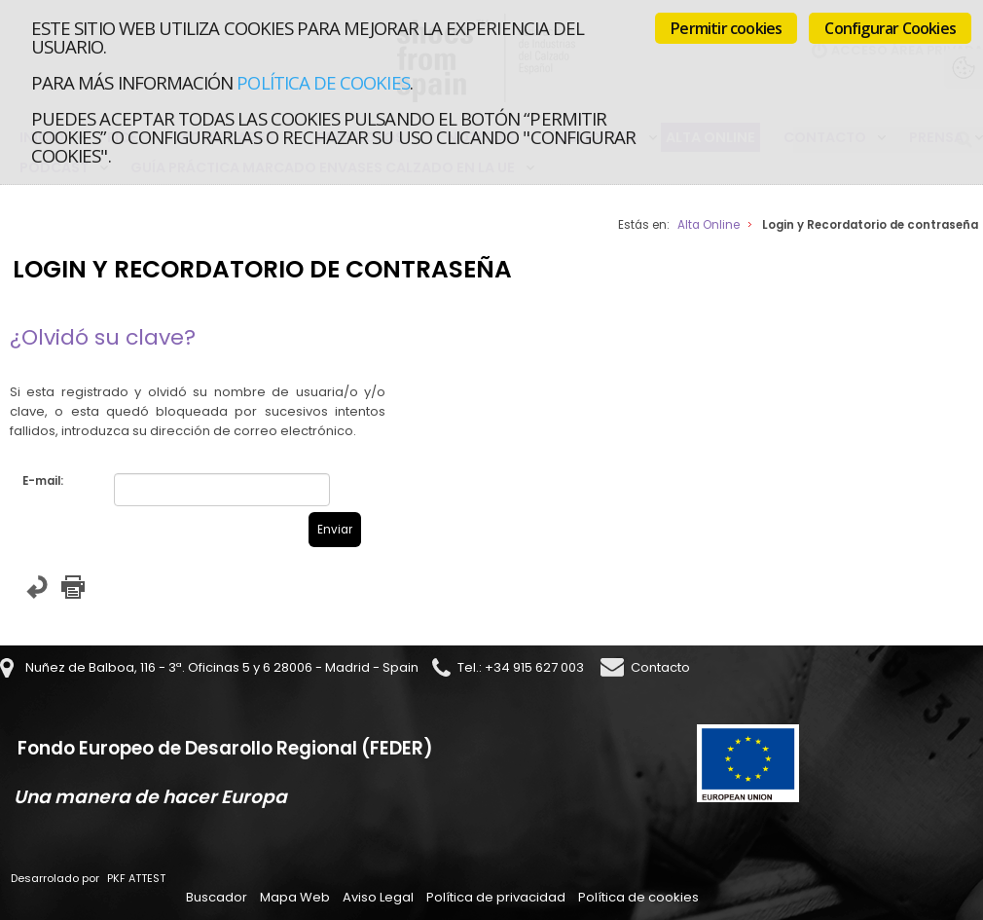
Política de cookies (323, 82)
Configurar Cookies (890, 28)
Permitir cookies (726, 28)
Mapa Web (295, 897)
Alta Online (708, 225)
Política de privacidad (495, 897)
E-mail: (42, 481)
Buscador (216, 897)
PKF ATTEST (136, 878)
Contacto (660, 667)
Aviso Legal (378, 897)
